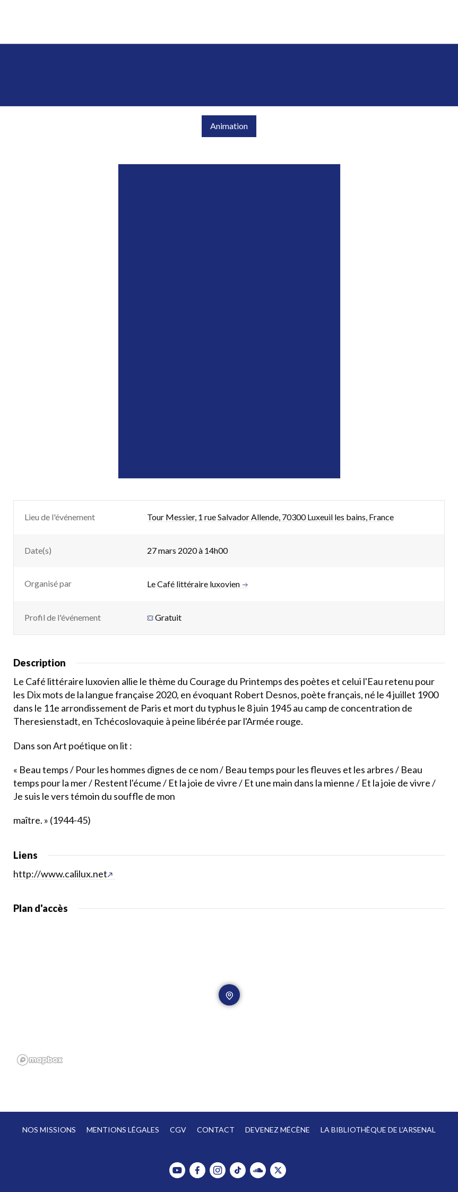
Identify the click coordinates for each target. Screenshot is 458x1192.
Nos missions (49, 1129)
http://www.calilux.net (63, 874)
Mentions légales (123, 1129)
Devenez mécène (277, 1129)
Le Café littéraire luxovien (197, 584)
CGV (178, 1129)
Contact (216, 1129)
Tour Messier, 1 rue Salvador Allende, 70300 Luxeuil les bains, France (270, 517)
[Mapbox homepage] (39, 1060)
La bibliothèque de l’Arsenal (378, 1129)
